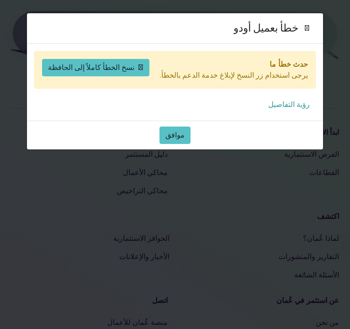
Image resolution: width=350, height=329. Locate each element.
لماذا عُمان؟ (321, 238)
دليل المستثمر (146, 154)
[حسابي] (53, 33)
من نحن (327, 322)
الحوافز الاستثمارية (141, 238)
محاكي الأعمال (145, 172)
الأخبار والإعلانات (144, 256)
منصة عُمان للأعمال (137, 322)
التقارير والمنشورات (309, 256)
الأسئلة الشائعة (316, 275)
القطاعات (324, 172)
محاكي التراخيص (142, 190)
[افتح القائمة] (34, 33)
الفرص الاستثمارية (311, 154)
